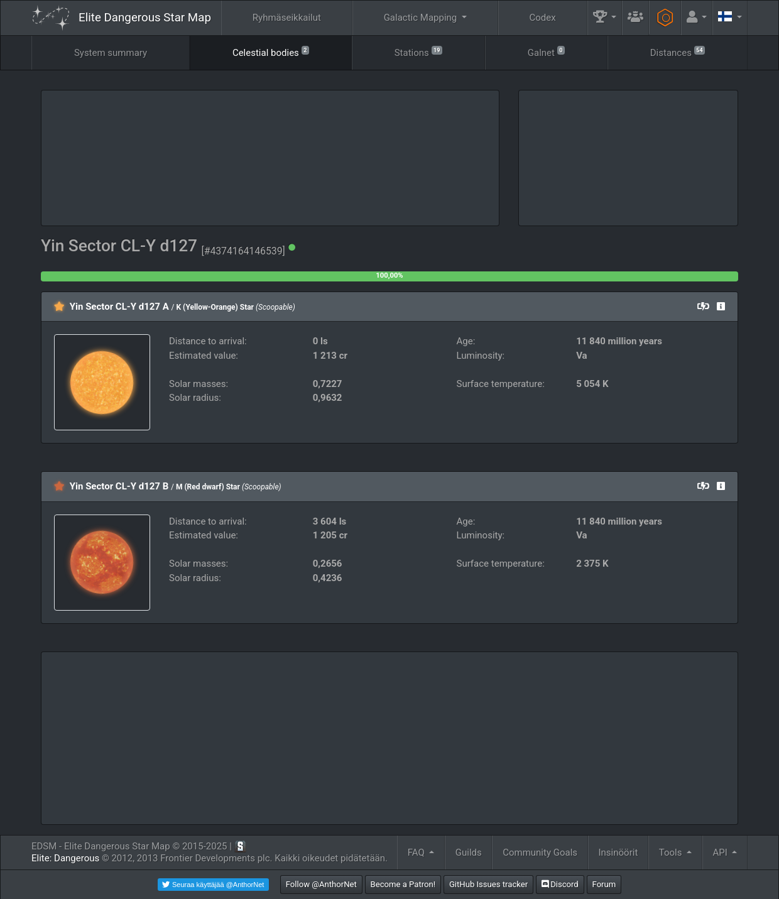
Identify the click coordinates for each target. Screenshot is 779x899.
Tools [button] (671, 852)
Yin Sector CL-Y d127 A (119, 306)
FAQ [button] (417, 852)
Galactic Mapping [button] (421, 17)
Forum (604, 884)
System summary (110, 52)
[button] (605, 18)
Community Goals (540, 852)
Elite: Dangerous (65, 858)
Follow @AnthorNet (321, 884)
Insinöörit (618, 852)
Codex (543, 17)
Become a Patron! (403, 884)
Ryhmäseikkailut (287, 17)
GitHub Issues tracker (488, 884)
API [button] (720, 852)
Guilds (468, 852)
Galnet (546, 51)
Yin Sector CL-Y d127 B (119, 486)
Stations (418, 51)
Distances (677, 51)
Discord (560, 884)
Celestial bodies (270, 51)
